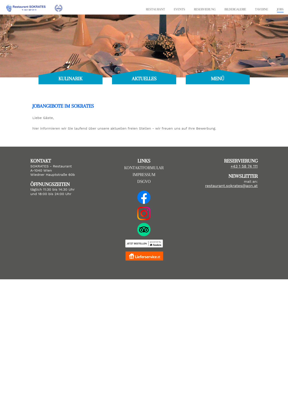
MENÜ (217, 78)
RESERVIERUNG (205, 9)
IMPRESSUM (144, 174)
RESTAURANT (155, 9)
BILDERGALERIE (235, 9)
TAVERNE (261, 9)
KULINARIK (70, 78)
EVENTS (179, 9)
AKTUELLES (144, 78)
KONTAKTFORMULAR (144, 167)
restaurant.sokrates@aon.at (231, 186)
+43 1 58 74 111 (244, 166)
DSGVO (144, 181)
